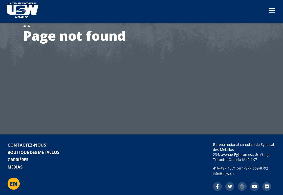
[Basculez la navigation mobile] (272, 11)
